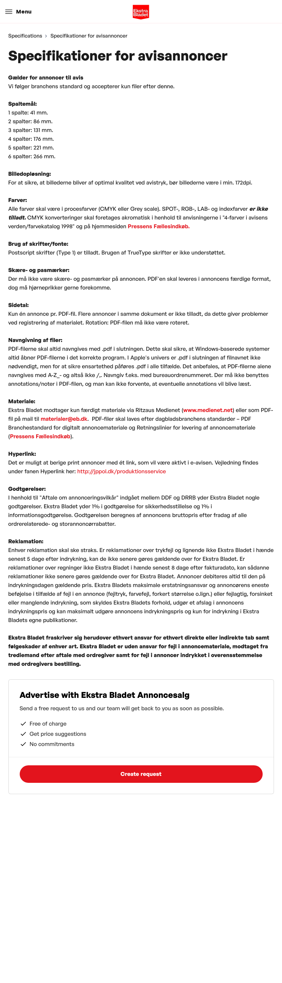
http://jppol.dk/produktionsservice (121, 471)
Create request (140, 773)
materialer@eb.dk (63, 418)
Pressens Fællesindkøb (40, 436)
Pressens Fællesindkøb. (159, 226)
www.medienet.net (207, 410)
